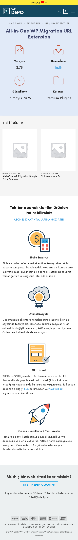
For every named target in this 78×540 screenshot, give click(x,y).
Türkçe (39, 2)
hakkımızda (55, 388)
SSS (26, 388)
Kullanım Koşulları (39, 524)
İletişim (22, 524)
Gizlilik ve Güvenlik (62, 524)
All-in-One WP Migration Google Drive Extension (19, 178)
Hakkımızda (10, 524)
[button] (65, 11)
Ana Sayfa (15, 23)
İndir (58, 67)
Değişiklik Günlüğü (34, 527)
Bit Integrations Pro (51, 176)
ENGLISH (51, 527)
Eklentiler (33, 23)
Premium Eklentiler (56, 23)
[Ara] (59, 11)
